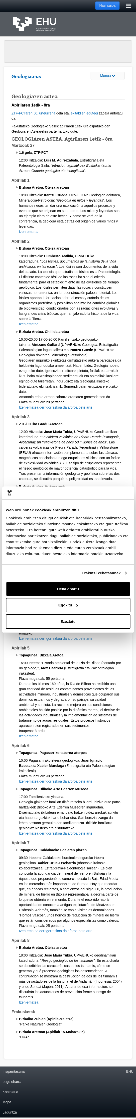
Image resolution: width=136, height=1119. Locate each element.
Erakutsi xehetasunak (101, 573)
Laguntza (9, 1112)
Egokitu (68, 605)
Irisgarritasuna (13, 1071)
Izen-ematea (28, 232)
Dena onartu (68, 589)
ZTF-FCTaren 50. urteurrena (33, 113)
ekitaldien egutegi (84, 113)
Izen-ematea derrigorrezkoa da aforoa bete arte (55, 407)
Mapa (6, 1102)
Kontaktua (10, 1092)
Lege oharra (11, 1082)
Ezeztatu (68, 621)
